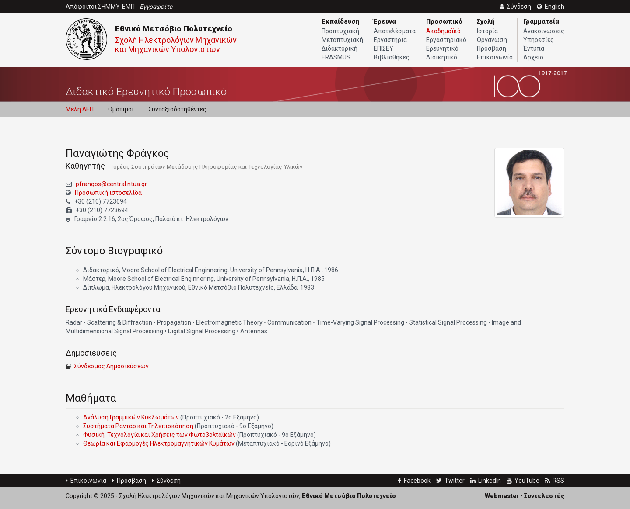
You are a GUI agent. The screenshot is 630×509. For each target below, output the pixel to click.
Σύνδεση (166, 480)
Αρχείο (533, 57)
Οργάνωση (492, 39)
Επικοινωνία (495, 57)
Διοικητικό (441, 57)
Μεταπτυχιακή (342, 39)
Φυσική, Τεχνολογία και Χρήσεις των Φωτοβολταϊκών (159, 434)
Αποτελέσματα (395, 31)
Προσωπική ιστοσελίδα (108, 192)
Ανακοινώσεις (543, 31)
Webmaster (502, 495)
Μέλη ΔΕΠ (80, 109)
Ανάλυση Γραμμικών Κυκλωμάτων (131, 417)
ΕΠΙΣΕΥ (383, 48)
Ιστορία (487, 31)
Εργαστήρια (390, 39)
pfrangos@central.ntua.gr (111, 183)
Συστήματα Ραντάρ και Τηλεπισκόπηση (138, 425)
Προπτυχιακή (340, 31)
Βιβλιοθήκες (392, 57)
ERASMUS (336, 57)
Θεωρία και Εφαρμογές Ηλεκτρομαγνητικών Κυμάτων (158, 443)
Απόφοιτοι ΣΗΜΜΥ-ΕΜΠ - (119, 6)
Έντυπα (533, 48)
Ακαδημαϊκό (443, 31)
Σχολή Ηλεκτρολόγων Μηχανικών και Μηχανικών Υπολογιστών (176, 44)
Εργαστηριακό (446, 39)
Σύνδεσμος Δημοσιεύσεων (111, 366)
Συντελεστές (544, 495)
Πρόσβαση (491, 48)
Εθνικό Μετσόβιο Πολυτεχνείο (173, 28)
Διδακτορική (339, 48)
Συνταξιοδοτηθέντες (177, 109)
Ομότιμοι (121, 109)
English (550, 6)
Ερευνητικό (442, 48)
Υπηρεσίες (538, 39)
